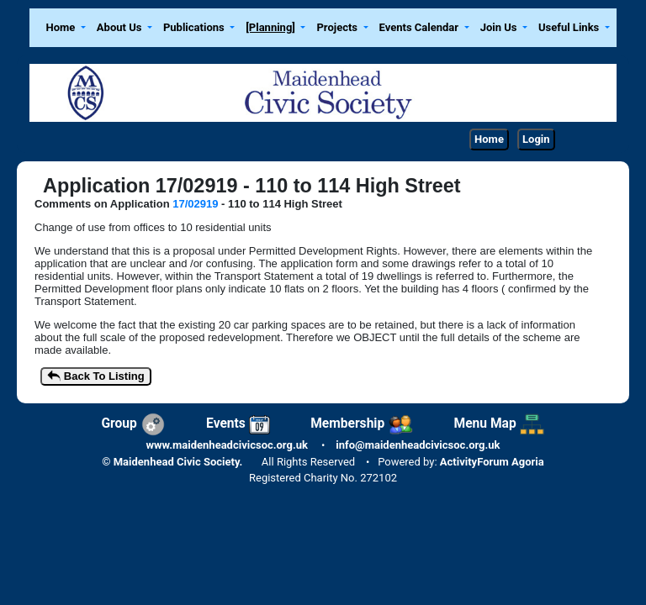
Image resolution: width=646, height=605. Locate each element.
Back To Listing (95, 377)
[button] (65, 28)
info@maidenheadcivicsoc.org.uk (418, 445)
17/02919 (195, 203)
